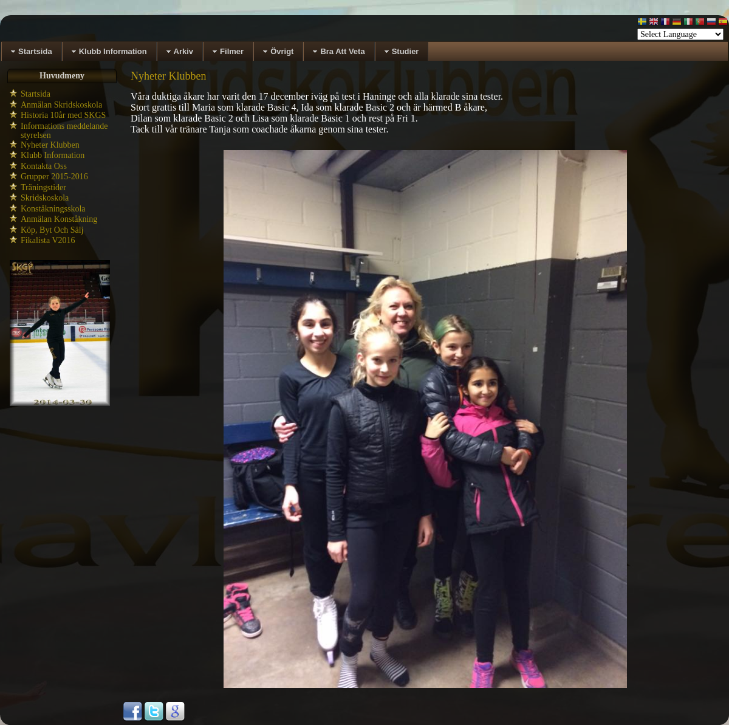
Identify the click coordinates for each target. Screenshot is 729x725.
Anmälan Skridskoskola (61, 104)
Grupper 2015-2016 (54, 176)
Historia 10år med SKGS (63, 115)
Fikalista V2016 (48, 240)
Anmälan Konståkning (59, 219)
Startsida (35, 93)
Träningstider (43, 187)
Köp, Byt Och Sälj (52, 230)
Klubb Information (52, 155)
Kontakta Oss (44, 166)
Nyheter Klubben (50, 144)
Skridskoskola (45, 197)
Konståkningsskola (53, 208)
